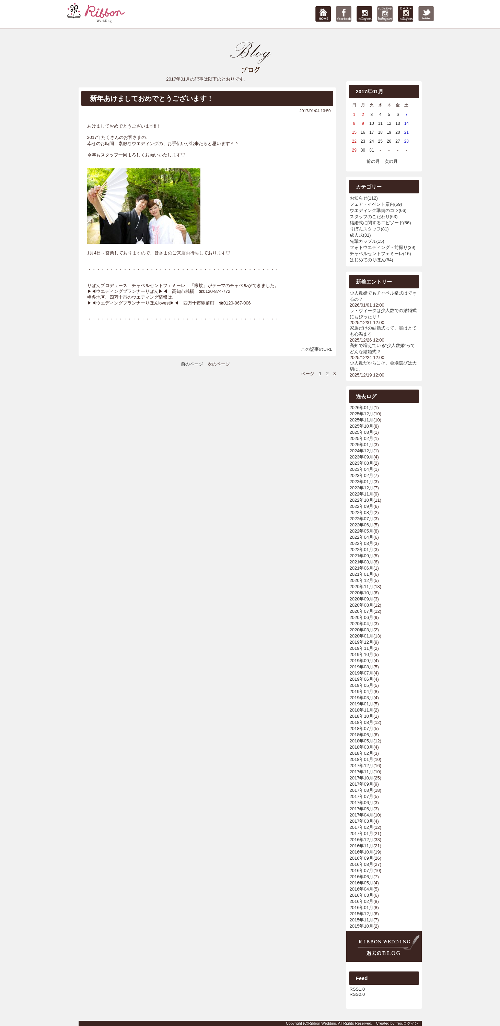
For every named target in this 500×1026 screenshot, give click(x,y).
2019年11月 (361, 648)
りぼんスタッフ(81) (369, 228)
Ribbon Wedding (322, 1023)
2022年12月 (361, 487)
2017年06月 (361, 802)
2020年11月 (361, 586)
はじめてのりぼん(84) (371, 259)
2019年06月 (361, 679)
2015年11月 (361, 919)
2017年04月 (361, 815)
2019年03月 (361, 697)
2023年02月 (361, 475)
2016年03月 (361, 895)
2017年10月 (361, 777)
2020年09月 (361, 598)
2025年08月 (361, 432)
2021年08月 (361, 561)
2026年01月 (361, 407)
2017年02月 (361, 827)
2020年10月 (361, 592)
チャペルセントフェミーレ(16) (380, 253)
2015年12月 (361, 913)
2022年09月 (361, 506)
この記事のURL (316, 349)
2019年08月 (361, 666)
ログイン (410, 1023)
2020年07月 (361, 611)
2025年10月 (361, 426)
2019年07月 (361, 673)
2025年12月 (361, 413)
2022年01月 (361, 549)
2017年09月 (361, 784)
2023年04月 (361, 469)
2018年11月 (361, 710)
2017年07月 (361, 796)
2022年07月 (361, 518)
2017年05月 (361, 808)
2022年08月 (361, 512)
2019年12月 (361, 642)
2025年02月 (361, 438)
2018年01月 (361, 759)
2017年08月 (361, 790)
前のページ (192, 364)
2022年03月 (361, 543)
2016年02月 (361, 901)
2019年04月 (361, 691)
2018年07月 (361, 728)
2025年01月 (361, 444)
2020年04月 (361, 623)
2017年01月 (361, 833)
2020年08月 (361, 605)
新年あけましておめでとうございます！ (151, 98)
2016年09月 (361, 858)
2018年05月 (361, 740)
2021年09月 (361, 555)
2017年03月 (361, 821)
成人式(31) (360, 235)
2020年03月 (361, 629)
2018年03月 (361, 747)
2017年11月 (361, 771)
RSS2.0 (357, 994)
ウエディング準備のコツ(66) (378, 210)
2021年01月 (361, 574)
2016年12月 (361, 839)
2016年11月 (361, 845)
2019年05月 (361, 685)
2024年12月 (361, 450)
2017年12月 (361, 765)
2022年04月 (361, 537)
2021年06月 (361, 568)
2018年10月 (361, 716)
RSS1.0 (357, 989)
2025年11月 (361, 419)
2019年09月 (361, 660)
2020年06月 (361, 617)
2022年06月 (361, 524)
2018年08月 (361, 722)
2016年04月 (361, 889)
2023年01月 (361, 481)
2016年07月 (361, 870)
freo (398, 1023)
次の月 (391, 161)
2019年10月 (361, 654)
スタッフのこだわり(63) (374, 216)
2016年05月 (361, 882)
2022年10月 (361, 500)
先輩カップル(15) (367, 241)
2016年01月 (361, 907)
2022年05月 (361, 531)
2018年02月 (361, 753)
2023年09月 (361, 457)
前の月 (373, 161)
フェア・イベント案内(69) (376, 204)
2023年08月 (361, 463)
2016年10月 (361, 852)
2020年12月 (361, 580)
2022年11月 (361, 494)
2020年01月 (361, 636)
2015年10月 (361, 926)
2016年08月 (361, 864)
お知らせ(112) (364, 198)
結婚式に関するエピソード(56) (380, 222)
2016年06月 (361, 876)
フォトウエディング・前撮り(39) (383, 247)
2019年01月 (361, 703)
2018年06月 (361, 734)
